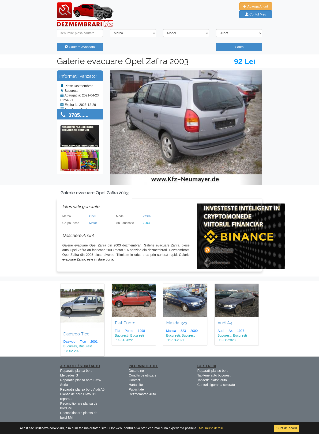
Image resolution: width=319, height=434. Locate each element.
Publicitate (136, 389)
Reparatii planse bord (213, 371)
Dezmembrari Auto (142, 394)
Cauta (239, 47)
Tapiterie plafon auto (212, 380)
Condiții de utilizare (142, 375)
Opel (92, 216)
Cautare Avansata (80, 47)
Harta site (136, 385)
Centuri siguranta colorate (216, 385)
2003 (146, 223)
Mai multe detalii (211, 428)
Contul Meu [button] (255, 14)
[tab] (94, 193)
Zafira (147, 216)
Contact (134, 380)
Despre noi (137, 371)
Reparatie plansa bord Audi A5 (82, 389)
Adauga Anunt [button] (255, 6)
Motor (93, 223)
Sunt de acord (286, 428)
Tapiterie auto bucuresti (214, 375)
